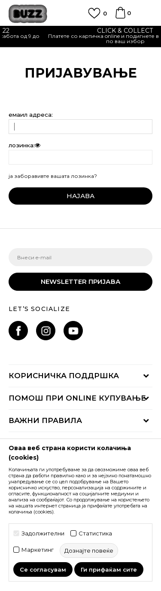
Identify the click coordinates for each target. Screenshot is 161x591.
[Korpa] (120, 17)
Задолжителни (42, 533)
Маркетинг (37, 550)
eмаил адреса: (31, 115)
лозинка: (25, 145)
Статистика (95, 533)
